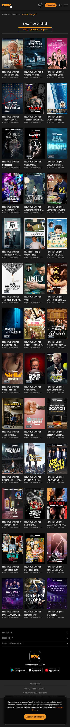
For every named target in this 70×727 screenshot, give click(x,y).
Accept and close (35, 716)
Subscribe (50, 5)
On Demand (15, 14)
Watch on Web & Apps (35, 29)
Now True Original (29, 14)
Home (4, 14)
